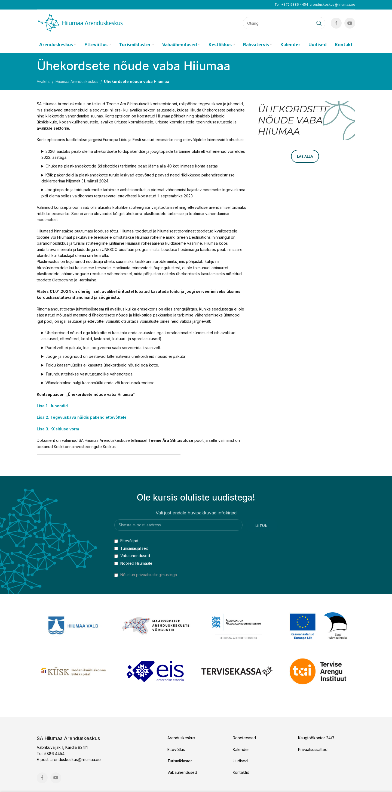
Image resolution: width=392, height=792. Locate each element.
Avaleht (43, 81)
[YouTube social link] (349, 23)
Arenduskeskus (181, 737)
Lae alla (305, 156)
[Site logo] (80, 22)
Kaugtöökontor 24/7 (316, 737)
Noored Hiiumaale (133, 563)
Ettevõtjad (126, 540)
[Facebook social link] (336, 23)
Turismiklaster (179, 761)
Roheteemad (244, 737)
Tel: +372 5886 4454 (291, 4)
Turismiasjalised (131, 548)
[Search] (284, 23)
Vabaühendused (132, 555)
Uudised (240, 761)
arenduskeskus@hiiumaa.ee (332, 4)
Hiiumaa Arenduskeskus (77, 81)
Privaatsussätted (312, 749)
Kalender (241, 749)
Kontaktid (241, 772)
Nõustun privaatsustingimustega (148, 574)
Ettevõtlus (176, 749)
